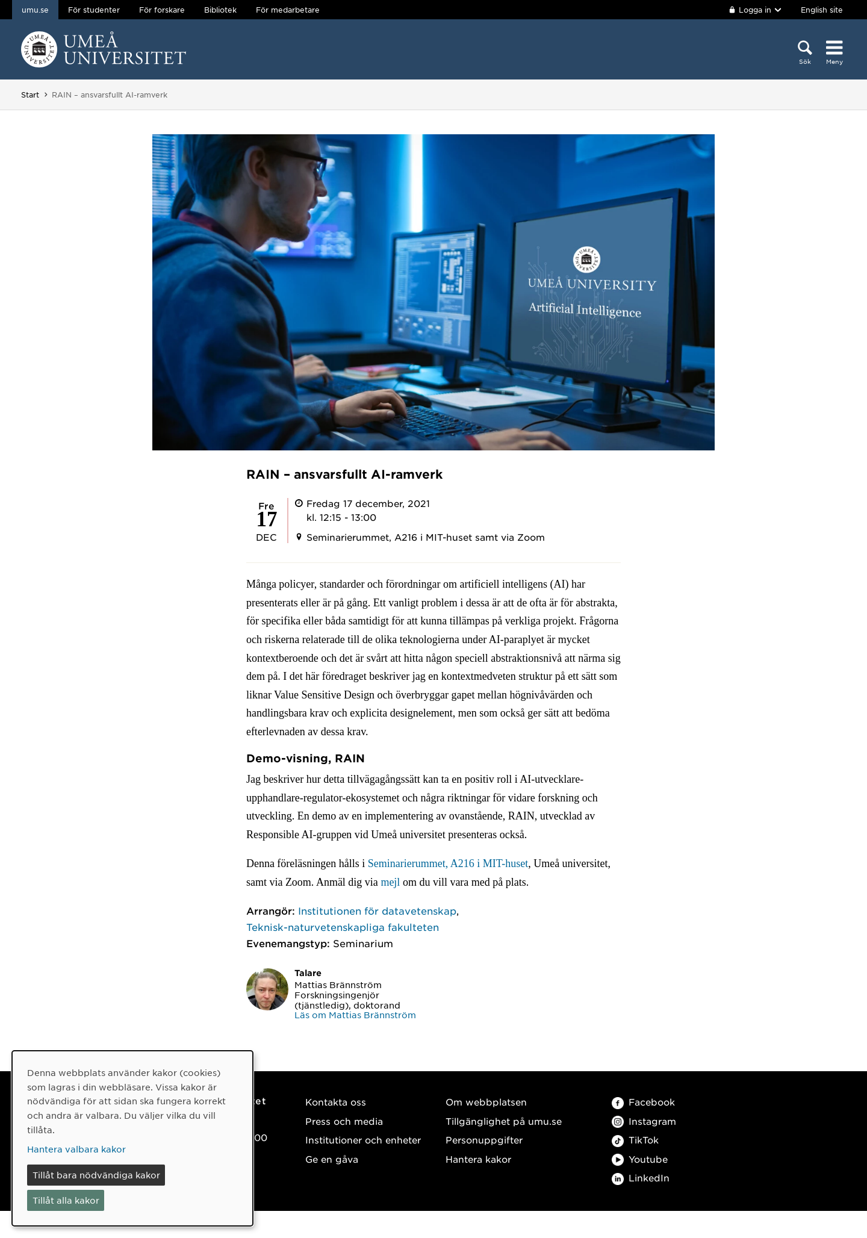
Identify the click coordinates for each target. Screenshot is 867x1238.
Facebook (643, 1101)
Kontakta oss (335, 1101)
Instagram (644, 1121)
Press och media (344, 1121)
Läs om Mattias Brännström (355, 1014)
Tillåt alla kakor (66, 1200)
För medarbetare (288, 9)
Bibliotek (220, 9)
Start (30, 94)
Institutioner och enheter (363, 1139)
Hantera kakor (478, 1159)
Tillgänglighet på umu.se (504, 1121)
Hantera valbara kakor (76, 1148)
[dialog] (132, 1138)
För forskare (162, 9)
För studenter (94, 9)
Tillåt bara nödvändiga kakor (96, 1174)
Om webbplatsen (486, 1101)
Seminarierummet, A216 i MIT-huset (448, 863)
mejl (392, 882)
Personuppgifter (484, 1139)
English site (822, 9)
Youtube (640, 1159)
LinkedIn (641, 1177)
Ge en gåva (331, 1159)
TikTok (635, 1139)
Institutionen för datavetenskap (377, 910)
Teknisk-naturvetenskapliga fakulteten (342, 927)
